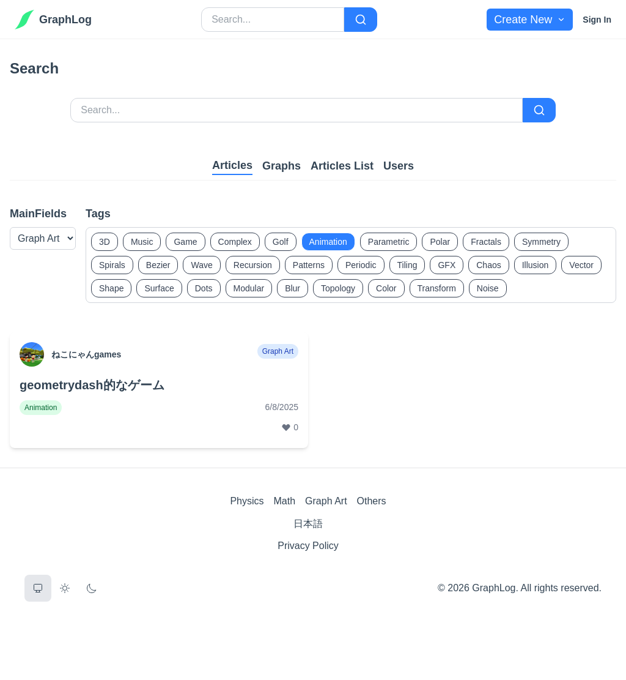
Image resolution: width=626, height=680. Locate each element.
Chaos (488, 265)
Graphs (281, 166)
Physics (246, 501)
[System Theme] (37, 588)
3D (104, 242)
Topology (338, 288)
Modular (249, 288)
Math (285, 501)
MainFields (38, 213)
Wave (201, 265)
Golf (281, 242)
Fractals (486, 242)
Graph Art (326, 501)
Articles (232, 165)
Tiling (407, 265)
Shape (111, 288)
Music (142, 242)
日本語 (308, 523)
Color (386, 288)
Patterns (309, 265)
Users (398, 166)
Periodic (361, 265)
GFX (446, 265)
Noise (488, 288)
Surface (159, 288)
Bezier (158, 265)
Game (185, 242)
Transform (437, 288)
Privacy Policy (308, 545)
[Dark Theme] (91, 588)
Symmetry (541, 242)
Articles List (342, 166)
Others (371, 501)
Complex (235, 242)
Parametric (389, 242)
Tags (98, 213)
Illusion (535, 265)
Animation (328, 242)
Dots (204, 288)
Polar (440, 242)
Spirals (112, 265)
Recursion (253, 265)
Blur (292, 288)
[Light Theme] (64, 588)
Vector (581, 265)
